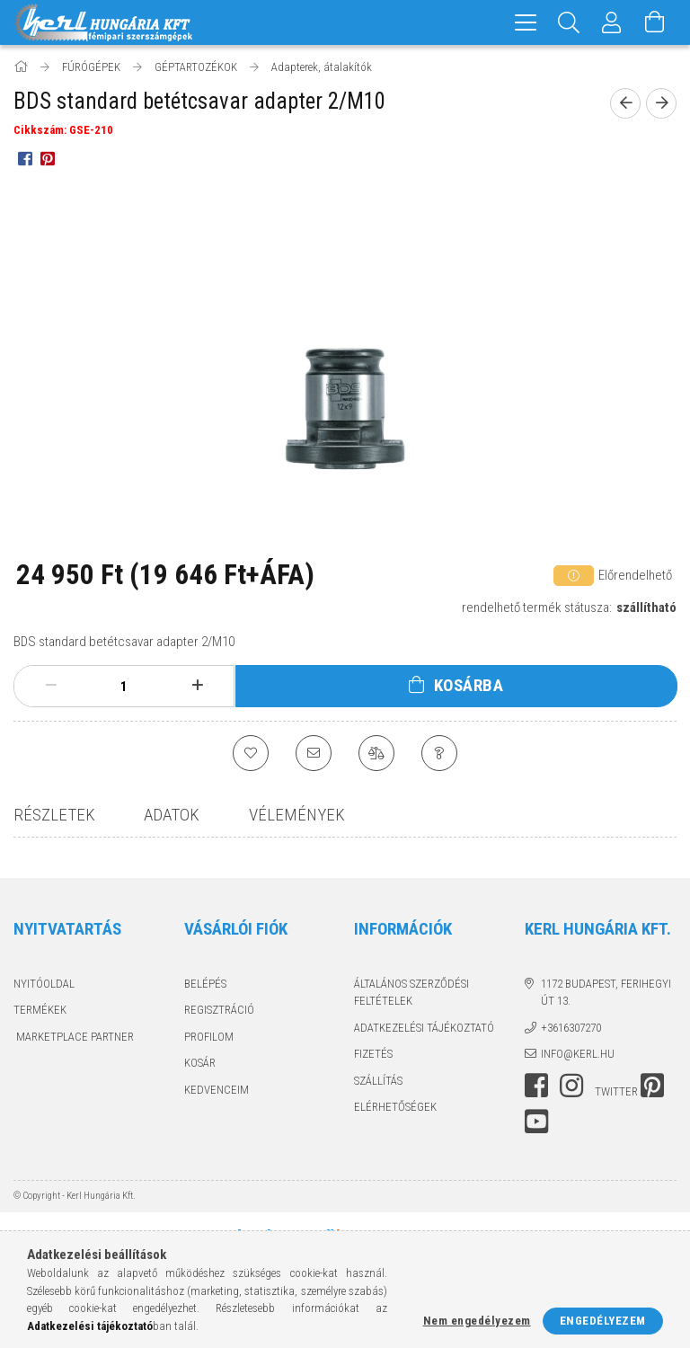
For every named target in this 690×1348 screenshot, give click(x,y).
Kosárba (469, 685)
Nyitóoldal (44, 983)
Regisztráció (219, 1009)
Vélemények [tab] (297, 814)
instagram (571, 1085)
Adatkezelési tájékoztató (424, 1027)
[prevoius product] (625, 103)
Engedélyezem (603, 1320)
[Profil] (611, 22)
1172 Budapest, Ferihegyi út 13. (606, 992)
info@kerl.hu (578, 1053)
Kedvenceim (216, 1089)
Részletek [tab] (54, 814)
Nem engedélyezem (477, 1320)
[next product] (661, 103)
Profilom (209, 1036)
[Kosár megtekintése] (655, 22)
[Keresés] (568, 22)
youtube (536, 1121)
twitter (616, 1091)
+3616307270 (571, 1027)
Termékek (39, 1009)
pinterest (652, 1085)
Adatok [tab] (171, 814)
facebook (536, 1085)
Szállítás (378, 1080)
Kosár (200, 1062)
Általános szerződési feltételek (411, 992)
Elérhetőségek (395, 1106)
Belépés (205, 983)
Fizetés (373, 1053)
